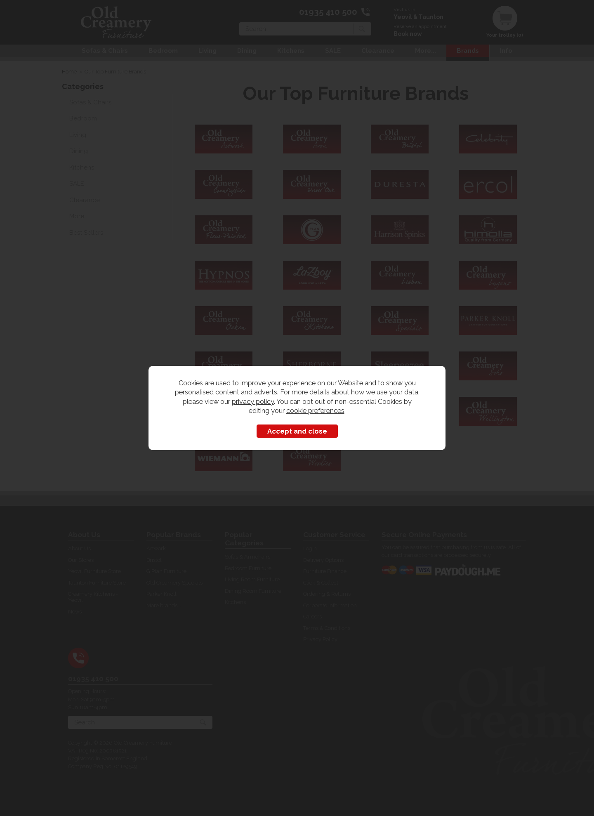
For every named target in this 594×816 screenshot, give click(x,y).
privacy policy (253, 401)
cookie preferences (315, 410)
